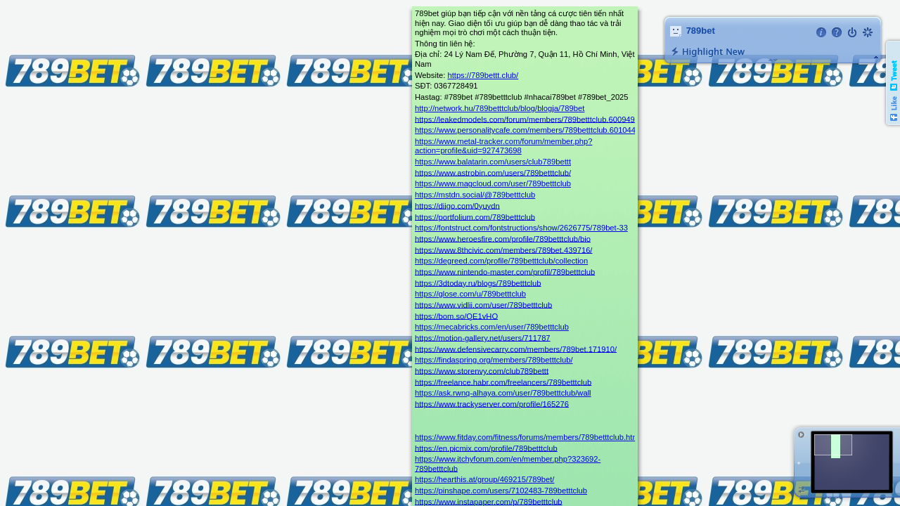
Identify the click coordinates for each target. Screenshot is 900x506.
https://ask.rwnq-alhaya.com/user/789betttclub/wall (503, 393)
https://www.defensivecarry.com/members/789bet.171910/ (516, 348)
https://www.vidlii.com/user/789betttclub (483, 304)
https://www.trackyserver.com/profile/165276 (492, 403)
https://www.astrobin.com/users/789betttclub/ (493, 172)
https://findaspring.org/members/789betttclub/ (494, 360)
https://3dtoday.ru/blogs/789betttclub (478, 282)
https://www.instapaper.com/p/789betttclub (488, 501)
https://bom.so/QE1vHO (456, 315)
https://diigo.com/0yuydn (457, 205)
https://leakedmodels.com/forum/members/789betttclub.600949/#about (538, 119)
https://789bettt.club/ (482, 75)
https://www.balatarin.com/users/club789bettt (493, 161)
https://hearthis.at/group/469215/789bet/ (484, 479)
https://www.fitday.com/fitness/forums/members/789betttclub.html (528, 437)
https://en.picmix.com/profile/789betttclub (486, 447)
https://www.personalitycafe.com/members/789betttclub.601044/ (526, 130)
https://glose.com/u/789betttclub (470, 294)
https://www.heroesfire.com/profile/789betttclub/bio (503, 238)
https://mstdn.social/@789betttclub (475, 194)
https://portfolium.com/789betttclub (475, 216)
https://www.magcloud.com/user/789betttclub (493, 183)
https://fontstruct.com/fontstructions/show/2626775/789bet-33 (521, 227)
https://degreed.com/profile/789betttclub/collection (501, 261)
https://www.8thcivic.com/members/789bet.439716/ (503, 249)
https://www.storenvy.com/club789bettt (481, 370)
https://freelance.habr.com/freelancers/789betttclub (503, 381)
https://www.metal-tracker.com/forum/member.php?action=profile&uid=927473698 (503, 146)
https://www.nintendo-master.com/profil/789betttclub (505, 271)
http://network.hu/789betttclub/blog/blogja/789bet (499, 108)
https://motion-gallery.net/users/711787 (483, 337)
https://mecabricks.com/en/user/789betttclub (492, 327)
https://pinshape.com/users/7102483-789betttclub (501, 490)
